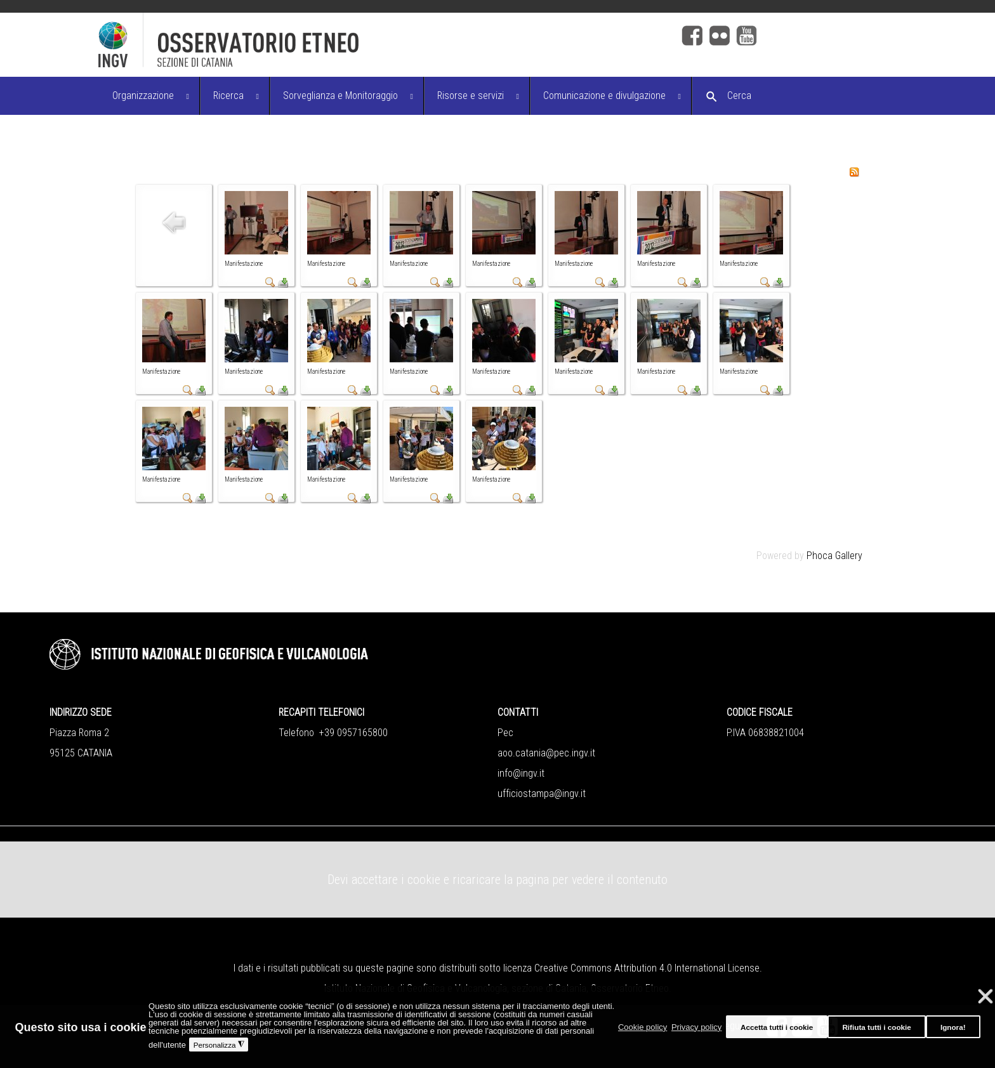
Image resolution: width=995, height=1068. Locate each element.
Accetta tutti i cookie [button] (777, 1027)
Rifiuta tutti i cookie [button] (876, 1027)
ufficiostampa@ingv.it (542, 794)
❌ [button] (985, 996)
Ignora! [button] (953, 1027)
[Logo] (333, 44)
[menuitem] (150, 96)
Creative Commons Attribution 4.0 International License (647, 968)
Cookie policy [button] (642, 1027)
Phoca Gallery (834, 556)
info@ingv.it (521, 773)
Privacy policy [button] (696, 1027)
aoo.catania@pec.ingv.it (546, 753)
